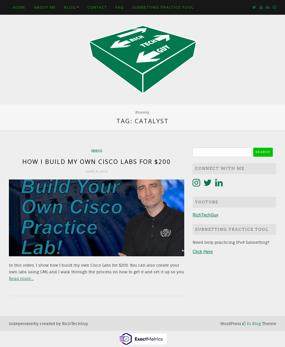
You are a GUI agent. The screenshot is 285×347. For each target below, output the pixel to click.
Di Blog (251, 323)
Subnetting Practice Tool (163, 7)
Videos (96, 151)
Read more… (21, 278)
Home (19, 7)
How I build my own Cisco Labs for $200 (96, 161)
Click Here (203, 251)
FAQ (120, 7)
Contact (97, 7)
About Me (45, 7)
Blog (70, 7)
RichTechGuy (205, 215)
